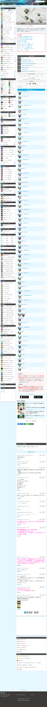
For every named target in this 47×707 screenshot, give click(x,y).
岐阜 (31, 63)
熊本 (27, 71)
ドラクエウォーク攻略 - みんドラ (11, 1)
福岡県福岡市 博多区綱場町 (22, 232)
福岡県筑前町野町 (21, 331)
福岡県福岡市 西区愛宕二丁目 (23, 182)
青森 (22, 59)
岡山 (25, 67)
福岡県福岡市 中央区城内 (22, 114)
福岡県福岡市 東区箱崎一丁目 (23, 91)
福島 (30, 59)
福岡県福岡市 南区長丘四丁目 (23, 245)
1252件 (27, 25)
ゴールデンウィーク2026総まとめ (25, 47)
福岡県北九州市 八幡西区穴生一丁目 (24, 204)
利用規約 (19, 698)
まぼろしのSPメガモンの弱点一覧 (25, 45)
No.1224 (18, 557)
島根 (23, 67)
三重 (22, 65)
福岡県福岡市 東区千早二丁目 (23, 164)
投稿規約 (24, 446)
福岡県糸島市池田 (21, 150)
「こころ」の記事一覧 (31, 421)
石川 (25, 63)
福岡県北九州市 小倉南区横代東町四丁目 (25, 295)
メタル (42, 76)
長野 (30, 63)
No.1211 (18, 587)
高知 (27, 69)
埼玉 (27, 61)
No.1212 (18, 574)
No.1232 (18, 506)
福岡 (22, 71)
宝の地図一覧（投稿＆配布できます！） (26, 36)
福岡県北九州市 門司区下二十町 (23, 200)
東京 (32, 61)
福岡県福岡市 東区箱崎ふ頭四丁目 (23, 159)
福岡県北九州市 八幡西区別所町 (23, 213)
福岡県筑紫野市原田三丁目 (22, 241)
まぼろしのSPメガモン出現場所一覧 (25, 44)
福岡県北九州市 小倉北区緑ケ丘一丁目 (24, 105)
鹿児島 (32, 71)
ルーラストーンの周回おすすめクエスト (26, 48)
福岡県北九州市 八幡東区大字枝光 (23, 254)
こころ (24, 53)
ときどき (29, 76)
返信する (19, 465)
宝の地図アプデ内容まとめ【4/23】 (25, 38)
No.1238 (18, 493)
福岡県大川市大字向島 (21, 367)
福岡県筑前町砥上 (21, 277)
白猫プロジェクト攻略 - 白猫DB (5, 694)
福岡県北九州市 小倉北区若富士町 (23, 123)
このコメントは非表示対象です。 (22, 503)
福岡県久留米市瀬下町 (21, 168)
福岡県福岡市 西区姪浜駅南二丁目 (23, 141)
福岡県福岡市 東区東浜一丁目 (23, 336)
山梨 (28, 63)
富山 (23, 63)
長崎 (25, 71)
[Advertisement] (31, 433)
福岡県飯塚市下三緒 (21, 363)
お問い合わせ (27, 698)
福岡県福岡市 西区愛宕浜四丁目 (23, 173)
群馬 (25, 61)
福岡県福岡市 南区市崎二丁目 (23, 322)
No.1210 (18, 595)
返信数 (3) (19, 498)
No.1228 (18, 527)
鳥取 (22, 67)
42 (35, 612)
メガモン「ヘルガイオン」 (23, 42)
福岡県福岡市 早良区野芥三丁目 (23, 259)
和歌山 (32, 65)
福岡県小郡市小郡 (21, 318)
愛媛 (25, 69)
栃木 (23, 61)
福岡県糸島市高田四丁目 (22, 145)
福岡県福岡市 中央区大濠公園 (23, 177)
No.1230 (18, 512)
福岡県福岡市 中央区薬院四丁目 (23, 155)
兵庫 (28, 65)
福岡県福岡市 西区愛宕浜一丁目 (23, 109)
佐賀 (23, 71)
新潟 (22, 63)
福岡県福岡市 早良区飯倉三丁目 (23, 191)
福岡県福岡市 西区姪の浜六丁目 (23, 127)
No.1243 (18, 455)
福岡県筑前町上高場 (21, 349)
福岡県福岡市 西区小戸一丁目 (23, 118)
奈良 (30, 65)
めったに (21, 76)
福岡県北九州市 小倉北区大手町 (23, 96)
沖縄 (34, 71)
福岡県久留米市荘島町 (21, 236)
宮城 (27, 59)
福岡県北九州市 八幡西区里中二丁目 (24, 209)
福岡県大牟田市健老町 (21, 308)
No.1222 (18, 568)
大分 (28, 71)
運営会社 (23, 698)
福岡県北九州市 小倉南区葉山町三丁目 (24, 290)
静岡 (33, 63)
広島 (27, 67)
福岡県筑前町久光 (21, 100)
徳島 (22, 69)
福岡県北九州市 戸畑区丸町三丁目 (23, 272)
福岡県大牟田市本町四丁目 (22, 304)
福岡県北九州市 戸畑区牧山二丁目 (23, 132)
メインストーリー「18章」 (23, 50)
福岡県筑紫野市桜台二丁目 (22, 313)
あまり (25, 76)
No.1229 (18, 519)
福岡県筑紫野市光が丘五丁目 (22, 286)
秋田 (25, 59)
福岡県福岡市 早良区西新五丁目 (23, 186)
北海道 (22, 58)
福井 (27, 63)
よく (33, 76)
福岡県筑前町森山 (21, 136)
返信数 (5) (19, 458)
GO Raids (32, 694)
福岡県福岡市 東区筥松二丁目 (23, 345)
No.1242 (18, 477)
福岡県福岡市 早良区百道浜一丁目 (23, 195)
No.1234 (18, 501)
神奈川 (30, 61)
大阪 (27, 65)
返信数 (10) (19, 584)
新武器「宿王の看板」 (22, 41)
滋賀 (23, 65)
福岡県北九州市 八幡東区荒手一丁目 (24, 263)
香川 (23, 69)
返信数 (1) (19, 524)
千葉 (28, 61)
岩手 (23, 59)
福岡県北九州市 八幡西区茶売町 (23, 218)
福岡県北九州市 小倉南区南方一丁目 (24, 299)
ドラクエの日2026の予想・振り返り (25, 39)
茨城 (22, 61)
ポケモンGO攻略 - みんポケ (5, 696)
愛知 (35, 63)
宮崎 (30, 71)
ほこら (38, 53)
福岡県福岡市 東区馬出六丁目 (23, 340)
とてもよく (37, 76)
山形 (28, 59)
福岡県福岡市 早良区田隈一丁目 (23, 268)
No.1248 (18, 461)
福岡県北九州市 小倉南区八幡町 (23, 250)
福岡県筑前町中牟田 (21, 281)
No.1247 (18, 467)
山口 (28, 67)
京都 (25, 65)
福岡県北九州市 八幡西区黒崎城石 (23, 327)
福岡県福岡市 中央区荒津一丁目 (23, 222)
